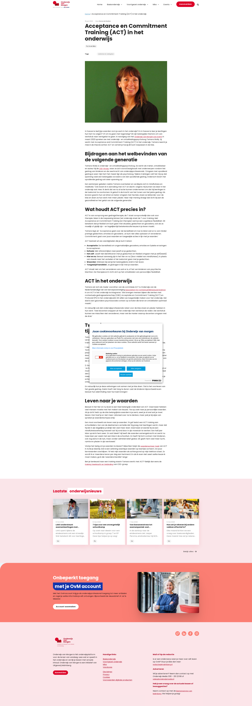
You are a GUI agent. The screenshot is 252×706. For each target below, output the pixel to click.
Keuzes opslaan (126, 375)
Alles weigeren (136, 368)
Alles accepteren (116, 368)
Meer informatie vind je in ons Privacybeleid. (107, 348)
